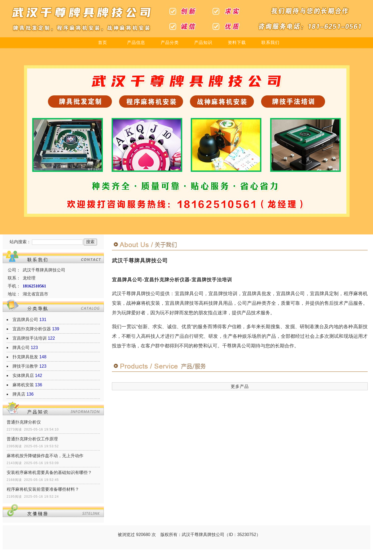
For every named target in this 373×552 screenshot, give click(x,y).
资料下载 (237, 42)
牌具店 (19, 394)
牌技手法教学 (25, 366)
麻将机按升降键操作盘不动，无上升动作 (45, 455)
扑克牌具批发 (25, 357)
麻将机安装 (23, 385)
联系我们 (270, 42)
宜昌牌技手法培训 (30, 338)
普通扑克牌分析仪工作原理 (32, 439)
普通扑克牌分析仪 (24, 422)
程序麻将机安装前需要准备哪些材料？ (43, 489)
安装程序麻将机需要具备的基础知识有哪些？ (49, 472)
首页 (102, 42)
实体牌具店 (23, 375)
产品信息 (136, 42)
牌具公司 (21, 347)
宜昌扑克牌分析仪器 (32, 329)
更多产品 (240, 386)
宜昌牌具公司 (25, 319)
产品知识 (203, 42)
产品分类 (170, 42)
